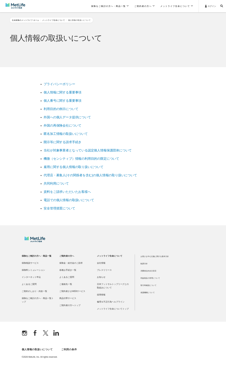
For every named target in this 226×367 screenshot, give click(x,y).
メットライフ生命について (53, 20)
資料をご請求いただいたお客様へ (67, 192)
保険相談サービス (30, 263)
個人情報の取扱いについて (37, 349)
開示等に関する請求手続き (62, 142)
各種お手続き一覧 (67, 270)
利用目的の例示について (61, 109)
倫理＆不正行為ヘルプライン (110, 302)
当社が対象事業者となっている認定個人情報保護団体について (88, 150)
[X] (45, 333)
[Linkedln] (56, 333)
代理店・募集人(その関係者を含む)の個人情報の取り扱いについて (90, 175)
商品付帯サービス (67, 298)
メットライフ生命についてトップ (113, 309)
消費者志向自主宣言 (148, 271)
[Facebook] (35, 333)
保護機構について (148, 292)
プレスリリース (104, 270)
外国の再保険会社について (62, 125)
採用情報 (101, 294)
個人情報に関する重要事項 (62, 92)
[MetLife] (35, 241)
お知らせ (101, 277)
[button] (110, 6)
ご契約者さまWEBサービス (72, 291)
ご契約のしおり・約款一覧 (34, 291)
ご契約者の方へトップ (70, 305)
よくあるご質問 (29, 284)
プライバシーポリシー (59, 84)
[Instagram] (24, 333)
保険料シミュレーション (33, 270)
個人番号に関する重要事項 (62, 100)
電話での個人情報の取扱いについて (69, 200)
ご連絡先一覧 (65, 284)
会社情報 (101, 263)
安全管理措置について (59, 208)
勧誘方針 (144, 264)
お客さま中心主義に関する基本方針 (155, 256)
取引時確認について (148, 285)
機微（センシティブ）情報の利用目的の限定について (81, 158)
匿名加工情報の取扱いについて (66, 134)
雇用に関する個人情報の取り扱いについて (73, 167)
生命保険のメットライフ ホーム (25, 20)
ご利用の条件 (69, 349)
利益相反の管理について (150, 278)
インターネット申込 (31, 277)
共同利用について (56, 183)
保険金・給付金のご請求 (71, 263)
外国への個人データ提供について (67, 117)
